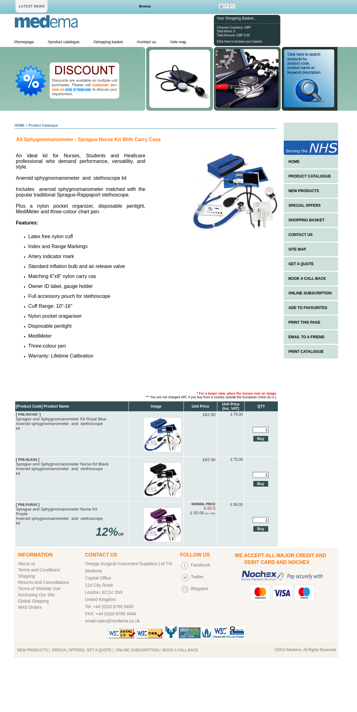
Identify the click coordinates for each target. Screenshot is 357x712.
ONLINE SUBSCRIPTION (310, 293)
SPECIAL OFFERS (304, 205)
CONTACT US (300, 235)
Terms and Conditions (39, 569)
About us (26, 563)
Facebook (200, 564)
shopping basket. (110, 42)
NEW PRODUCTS (303, 191)
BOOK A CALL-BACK (307, 278)
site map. (179, 42)
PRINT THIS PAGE (304, 322)
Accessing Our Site (36, 594)
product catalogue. (65, 42)
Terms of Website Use (39, 588)
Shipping (26, 576)
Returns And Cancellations (43, 582)
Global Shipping (33, 601)
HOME (20, 125)
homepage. (25, 42)
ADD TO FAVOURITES (307, 308)
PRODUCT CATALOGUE (309, 176)
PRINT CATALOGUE (306, 351)
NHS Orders (30, 607)
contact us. (148, 42)
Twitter (197, 576)
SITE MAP (297, 249)
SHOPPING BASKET (306, 220)
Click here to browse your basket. (240, 41)
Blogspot (199, 588)
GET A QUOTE (301, 264)
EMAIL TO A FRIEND (306, 337)
